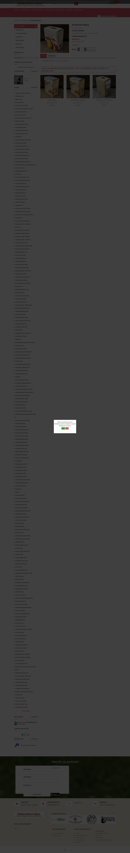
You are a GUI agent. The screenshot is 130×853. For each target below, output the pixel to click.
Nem (67, 428)
